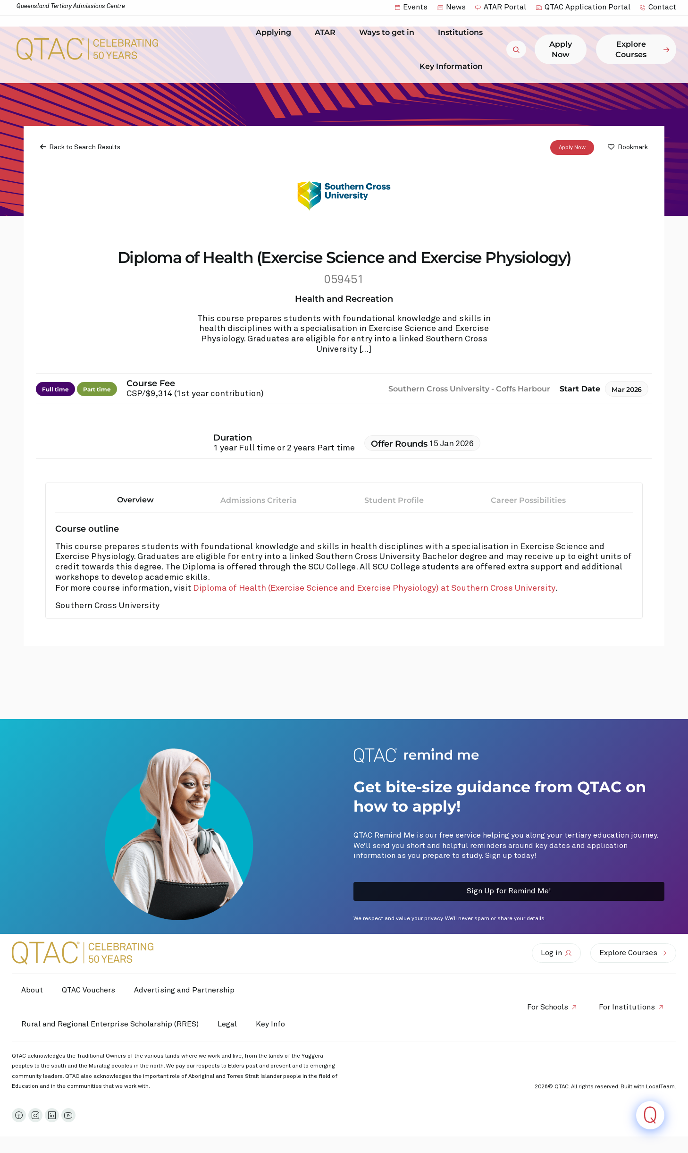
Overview (135, 499)
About (32, 990)
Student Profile (394, 500)
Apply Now (572, 148)
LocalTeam (660, 1087)
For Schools (547, 1007)
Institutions (462, 32)
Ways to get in (389, 32)
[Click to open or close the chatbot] (650, 1115)
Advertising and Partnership (184, 990)
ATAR (327, 32)
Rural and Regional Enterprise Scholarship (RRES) (110, 1024)
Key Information (453, 66)
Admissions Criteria (258, 500)
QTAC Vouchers (88, 990)
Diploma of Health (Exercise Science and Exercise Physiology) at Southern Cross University (374, 588)
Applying (276, 32)
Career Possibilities (528, 500)
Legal (227, 1024)
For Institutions (627, 1007)
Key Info (273, 1024)
